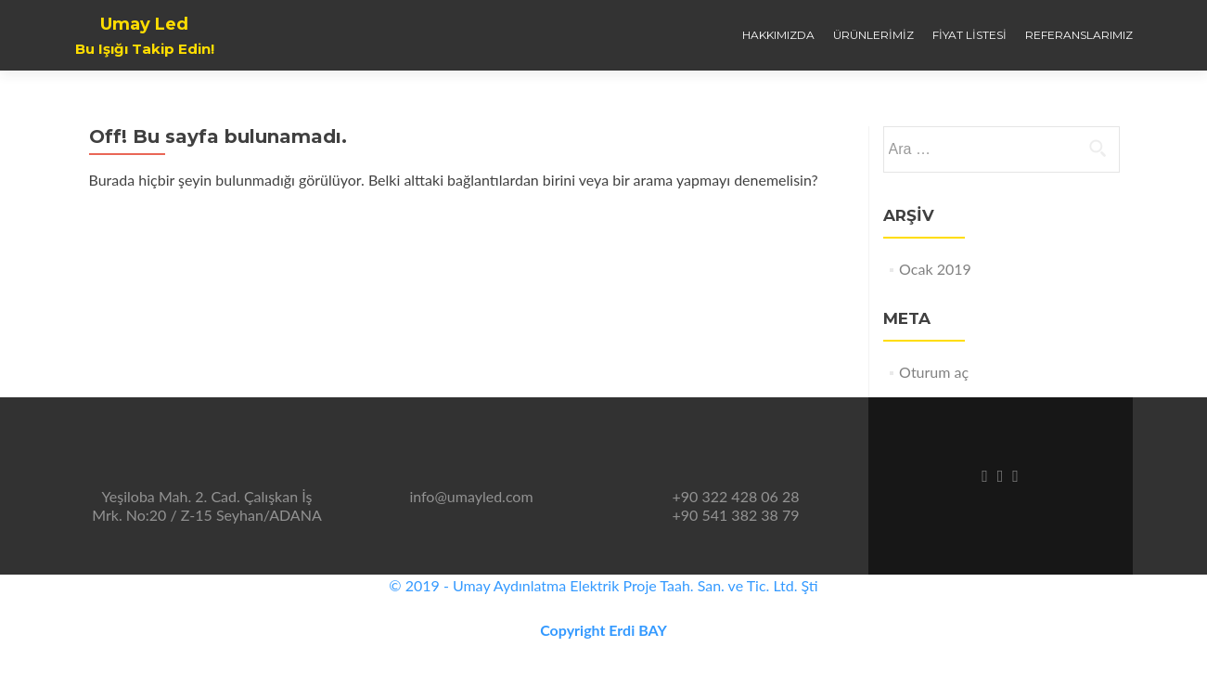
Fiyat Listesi (969, 35)
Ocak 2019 (935, 269)
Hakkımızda (778, 35)
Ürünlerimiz (873, 35)
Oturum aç (934, 372)
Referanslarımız (1079, 35)
